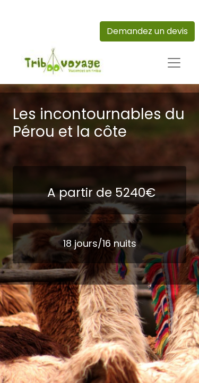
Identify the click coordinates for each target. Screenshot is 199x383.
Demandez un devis (147, 31)
